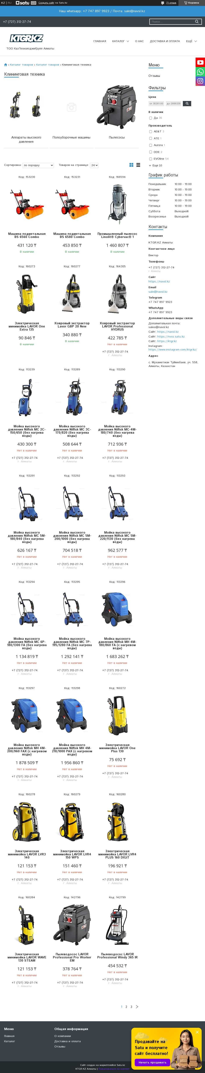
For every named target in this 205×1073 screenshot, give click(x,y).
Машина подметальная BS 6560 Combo (27, 235)
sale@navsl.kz (158, 292)
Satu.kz (121, 1065)
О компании (62, 1036)
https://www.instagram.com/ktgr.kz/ (173, 350)
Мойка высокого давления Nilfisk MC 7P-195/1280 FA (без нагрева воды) (72, 643)
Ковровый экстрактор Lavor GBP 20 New (72, 325)
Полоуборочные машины (71, 137)
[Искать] (196, 21)
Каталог (118, 41)
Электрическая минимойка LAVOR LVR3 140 (27, 854)
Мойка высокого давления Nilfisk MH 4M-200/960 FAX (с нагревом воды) (27, 749)
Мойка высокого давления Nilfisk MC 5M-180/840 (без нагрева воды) (27, 537)
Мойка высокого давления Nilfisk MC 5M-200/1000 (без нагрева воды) (72, 537)
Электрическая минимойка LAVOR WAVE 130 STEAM (27, 957)
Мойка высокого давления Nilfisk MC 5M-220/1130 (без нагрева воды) (117, 537)
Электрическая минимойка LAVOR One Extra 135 (27, 326)
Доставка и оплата (165, 41)
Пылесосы (117, 137)
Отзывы (154, 76)
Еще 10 (157, 165)
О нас (139, 41)
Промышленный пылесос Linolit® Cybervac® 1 (117, 235)
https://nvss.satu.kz (171, 337)
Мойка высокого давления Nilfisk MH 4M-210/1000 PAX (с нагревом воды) (72, 749)
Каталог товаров (21, 64)
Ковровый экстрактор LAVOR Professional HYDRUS (117, 326)
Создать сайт (46, 2)
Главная (100, 41)
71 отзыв (171, 3)
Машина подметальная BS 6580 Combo (72, 235)
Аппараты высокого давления (26, 139)
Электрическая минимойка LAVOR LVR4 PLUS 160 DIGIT (117, 854)
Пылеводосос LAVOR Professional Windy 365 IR (117, 956)
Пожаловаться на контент (114, 1069)
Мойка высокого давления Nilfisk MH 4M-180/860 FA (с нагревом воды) (117, 643)
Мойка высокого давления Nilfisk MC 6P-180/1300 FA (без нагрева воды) (27, 643)
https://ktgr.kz (167, 341)
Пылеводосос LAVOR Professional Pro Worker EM (72, 957)
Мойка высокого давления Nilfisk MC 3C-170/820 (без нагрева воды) (72, 431)
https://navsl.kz (159, 281)
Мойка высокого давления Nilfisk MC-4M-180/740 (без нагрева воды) (117, 431)
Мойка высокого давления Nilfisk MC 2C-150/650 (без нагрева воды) (27, 431)
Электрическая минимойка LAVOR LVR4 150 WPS (72, 854)
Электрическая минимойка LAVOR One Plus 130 (117, 748)
